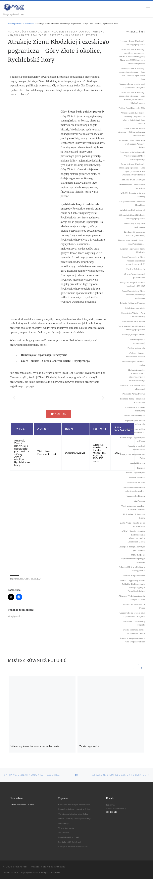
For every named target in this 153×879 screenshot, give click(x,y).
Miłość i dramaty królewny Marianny (133, 195)
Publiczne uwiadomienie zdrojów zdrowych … (134, 489)
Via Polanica (139, 501)
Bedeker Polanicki (136, 478)
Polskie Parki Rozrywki (134, 416)
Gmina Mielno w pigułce (134, 321)
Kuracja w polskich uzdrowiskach (136, 448)
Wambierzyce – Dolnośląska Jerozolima (132, 187)
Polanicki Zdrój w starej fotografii (134, 623)
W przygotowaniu (66, 828)
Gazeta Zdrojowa (137, 463)
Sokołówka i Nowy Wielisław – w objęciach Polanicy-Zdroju (131, 144)
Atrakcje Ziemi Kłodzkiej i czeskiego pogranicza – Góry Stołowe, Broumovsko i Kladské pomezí (132, 97)
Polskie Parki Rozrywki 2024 (132, 108)
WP (16, 872)
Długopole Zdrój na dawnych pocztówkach (132, 549)
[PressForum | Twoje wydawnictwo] (14, 6)
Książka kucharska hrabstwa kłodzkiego (132, 204)
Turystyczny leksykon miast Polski (132, 456)
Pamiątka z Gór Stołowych (133, 180)
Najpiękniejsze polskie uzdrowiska (135, 423)
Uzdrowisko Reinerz (136, 496)
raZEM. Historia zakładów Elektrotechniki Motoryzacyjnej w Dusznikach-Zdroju (133, 536)
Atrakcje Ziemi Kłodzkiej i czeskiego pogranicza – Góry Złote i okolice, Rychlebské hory (132, 74)
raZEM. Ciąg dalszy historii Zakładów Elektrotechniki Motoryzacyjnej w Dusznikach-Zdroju (132, 585)
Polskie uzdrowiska (136, 348)
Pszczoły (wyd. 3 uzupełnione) (137, 342)
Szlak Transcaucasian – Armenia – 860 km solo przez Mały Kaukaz (131, 132)
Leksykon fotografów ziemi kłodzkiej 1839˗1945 (132, 285)
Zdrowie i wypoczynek (134, 473)
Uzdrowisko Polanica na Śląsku (134, 516)
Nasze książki (64, 823)
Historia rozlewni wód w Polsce (134, 606)
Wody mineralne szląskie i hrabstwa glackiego (133, 508)
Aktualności (28, 24)
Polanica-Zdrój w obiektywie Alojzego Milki (132, 569)
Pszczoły (141, 468)
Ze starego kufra (89, 746)
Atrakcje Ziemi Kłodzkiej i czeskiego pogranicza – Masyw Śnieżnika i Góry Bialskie (133, 118)
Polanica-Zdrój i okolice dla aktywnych (132, 387)
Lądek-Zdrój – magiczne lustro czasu (134, 225)
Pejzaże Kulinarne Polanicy (132, 303)
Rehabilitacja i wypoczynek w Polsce (132, 439)
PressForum (20, 866)
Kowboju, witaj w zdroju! (133, 335)
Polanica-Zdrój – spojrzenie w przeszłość (132, 401)
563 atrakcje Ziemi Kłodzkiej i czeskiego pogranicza (132, 217)
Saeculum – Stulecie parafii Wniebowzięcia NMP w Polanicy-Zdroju (132, 156)
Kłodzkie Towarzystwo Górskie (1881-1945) (134, 234)
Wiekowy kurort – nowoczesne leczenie (35, 746)
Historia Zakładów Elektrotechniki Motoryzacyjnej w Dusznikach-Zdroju (136, 375)
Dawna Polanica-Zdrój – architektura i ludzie (134, 632)
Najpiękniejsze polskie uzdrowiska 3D (135, 431)
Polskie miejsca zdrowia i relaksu (133, 363)
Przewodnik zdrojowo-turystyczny (135, 409)
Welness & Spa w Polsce (134, 576)
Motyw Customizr (50, 872)
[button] (14, 397)
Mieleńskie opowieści (135, 308)
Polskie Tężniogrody (136, 269)
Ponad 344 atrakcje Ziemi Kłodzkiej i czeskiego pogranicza (133, 294)
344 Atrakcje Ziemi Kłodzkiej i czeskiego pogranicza (131, 328)
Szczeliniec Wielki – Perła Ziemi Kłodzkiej (133, 315)
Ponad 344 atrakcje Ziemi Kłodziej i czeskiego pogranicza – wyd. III (133, 260)
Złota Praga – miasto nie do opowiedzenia (132, 525)
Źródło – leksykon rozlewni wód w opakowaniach (132, 640)
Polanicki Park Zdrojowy (133, 394)
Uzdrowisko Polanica (135, 483)
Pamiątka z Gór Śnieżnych (69, 842)
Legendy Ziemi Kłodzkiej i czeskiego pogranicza (133, 43)
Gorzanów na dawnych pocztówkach (134, 276)
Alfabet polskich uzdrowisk (132, 210)
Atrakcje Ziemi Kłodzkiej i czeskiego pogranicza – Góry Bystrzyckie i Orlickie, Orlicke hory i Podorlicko (132, 169)
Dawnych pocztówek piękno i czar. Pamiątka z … (131, 242)
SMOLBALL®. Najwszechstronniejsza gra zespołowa (133, 558)
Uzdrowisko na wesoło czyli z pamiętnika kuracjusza (132, 86)
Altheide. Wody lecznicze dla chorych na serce (132, 598)
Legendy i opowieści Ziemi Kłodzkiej (132, 251)
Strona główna (14, 24)
